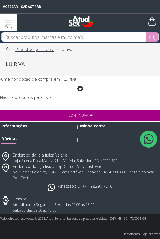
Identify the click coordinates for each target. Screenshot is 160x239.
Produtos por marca (34, 49)
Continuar (78, 115)
